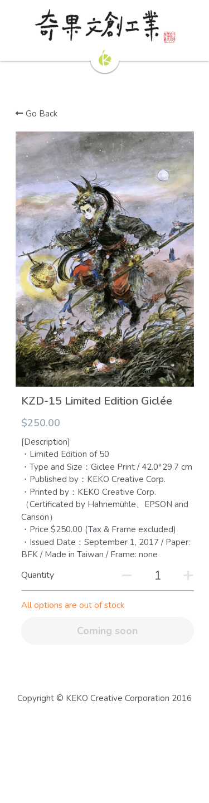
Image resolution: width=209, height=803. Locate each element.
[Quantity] (157, 575)
